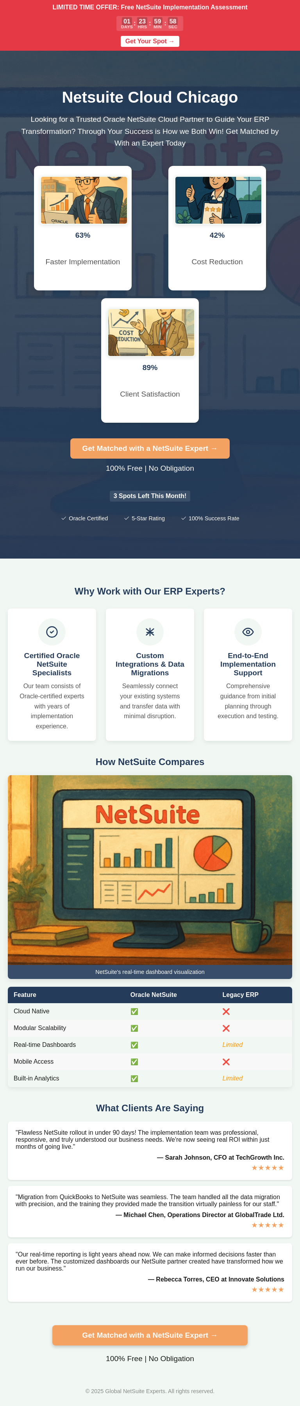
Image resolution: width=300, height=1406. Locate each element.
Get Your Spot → (150, 41)
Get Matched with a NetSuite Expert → (150, 448)
